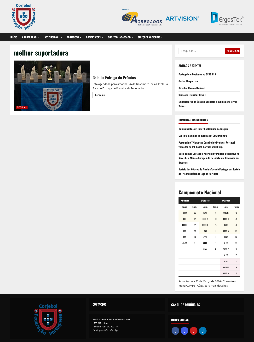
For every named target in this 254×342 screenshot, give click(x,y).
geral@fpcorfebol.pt (108, 330)
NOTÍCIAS (22, 107)
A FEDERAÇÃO (29, 37)
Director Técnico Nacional (192, 88)
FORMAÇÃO (73, 37)
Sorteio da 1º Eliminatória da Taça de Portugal (202, 174)
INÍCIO (13, 37)
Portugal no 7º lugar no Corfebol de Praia (200, 142)
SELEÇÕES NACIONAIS (149, 37)
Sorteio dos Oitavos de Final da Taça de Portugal (204, 169)
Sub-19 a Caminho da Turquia (213, 129)
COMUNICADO (220, 136)
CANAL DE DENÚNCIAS (185, 304)
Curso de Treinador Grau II (192, 95)
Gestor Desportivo (188, 81)
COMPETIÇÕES (93, 37)
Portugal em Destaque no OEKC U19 (197, 74)
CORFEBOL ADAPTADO (119, 37)
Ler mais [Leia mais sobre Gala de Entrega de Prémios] (101, 95)
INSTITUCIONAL (52, 37)
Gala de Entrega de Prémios (52, 86)
